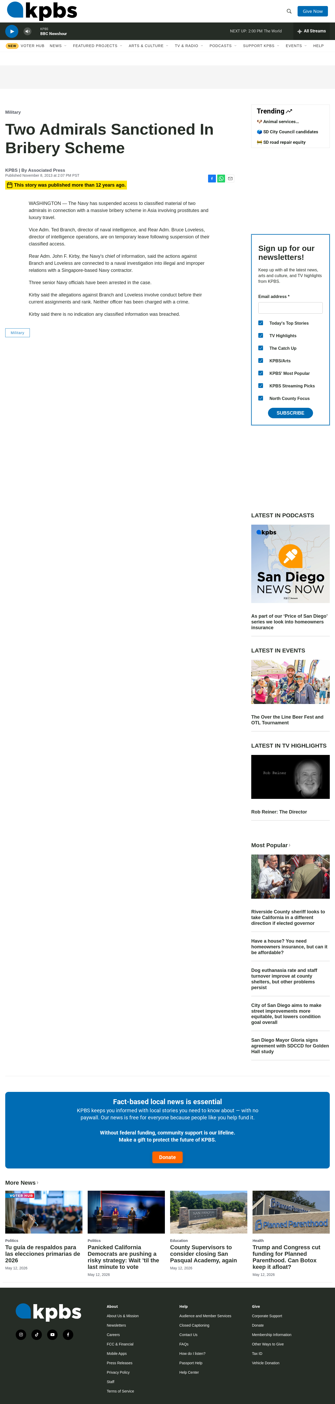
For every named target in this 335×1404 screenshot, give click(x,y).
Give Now (314, 13)
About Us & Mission (123, 1316)
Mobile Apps (117, 1353)
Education (179, 1241)
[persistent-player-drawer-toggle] (311, 37)
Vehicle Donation (266, 1363)
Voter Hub (32, 54)
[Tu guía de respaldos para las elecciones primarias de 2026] (43, 1212)
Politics (11, 1241)
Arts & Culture (146, 54)
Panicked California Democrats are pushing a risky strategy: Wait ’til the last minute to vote (123, 1257)
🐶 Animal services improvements (276, 124)
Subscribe (290, 413)
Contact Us (188, 1335)
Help (318, 54)
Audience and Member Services (205, 1316)
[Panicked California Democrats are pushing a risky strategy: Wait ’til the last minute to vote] (126, 1212)
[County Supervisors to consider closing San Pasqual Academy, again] (208, 1212)
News (56, 54)
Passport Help (190, 1363)
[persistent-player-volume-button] (27, 38)
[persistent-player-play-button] (11, 38)
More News (22, 1182)
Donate (167, 1157)
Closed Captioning (194, 1325)
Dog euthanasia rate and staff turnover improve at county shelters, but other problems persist (284, 979)
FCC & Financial (120, 1344)
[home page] (40, 14)
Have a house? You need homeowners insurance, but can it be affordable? (289, 946)
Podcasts (221, 54)
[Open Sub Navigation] (66, 54)
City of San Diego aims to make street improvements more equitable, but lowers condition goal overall (286, 1014)
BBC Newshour (53, 40)
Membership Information (272, 1335)
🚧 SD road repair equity (281, 142)
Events (294, 54)
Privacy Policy (118, 1372)
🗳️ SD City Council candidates (287, 131)
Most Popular (271, 845)
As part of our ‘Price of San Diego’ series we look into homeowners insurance (289, 622)
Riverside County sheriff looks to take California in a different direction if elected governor (288, 917)
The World (273, 37)
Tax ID (257, 1353)
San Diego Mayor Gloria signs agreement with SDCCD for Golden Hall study (290, 1046)
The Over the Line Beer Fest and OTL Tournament (287, 719)
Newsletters (116, 1325)
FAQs (183, 1344)
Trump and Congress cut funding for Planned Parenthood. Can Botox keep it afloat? (286, 1257)
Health (258, 1241)
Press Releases (119, 1363)
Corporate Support (267, 1316)
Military (13, 112)
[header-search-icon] (290, 14)
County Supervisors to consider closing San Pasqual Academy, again (203, 1254)
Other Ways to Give (268, 1344)
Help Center (189, 1372)
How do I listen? (192, 1353)
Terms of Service (120, 1391)
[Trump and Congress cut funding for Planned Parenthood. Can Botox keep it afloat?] (291, 1212)
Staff (110, 1382)
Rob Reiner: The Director (279, 812)
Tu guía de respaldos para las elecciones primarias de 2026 (42, 1254)
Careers (113, 1335)
